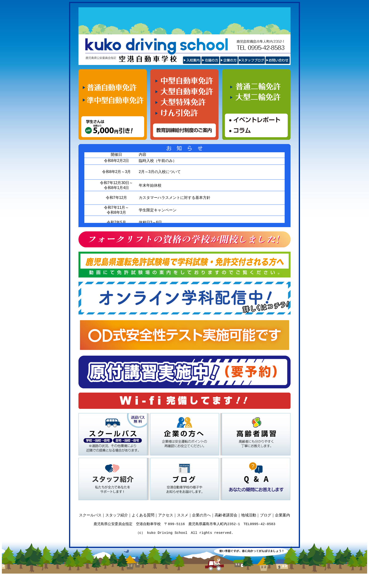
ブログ (265, 515)
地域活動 (248, 515)
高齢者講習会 (226, 515)
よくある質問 (143, 515)
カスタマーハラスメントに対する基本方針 (174, 198)
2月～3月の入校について (160, 172)
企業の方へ (201, 515)
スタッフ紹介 (116, 515)
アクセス (165, 515)
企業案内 (282, 515)
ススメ (182, 515)
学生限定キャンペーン (157, 210)
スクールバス (90, 515)
